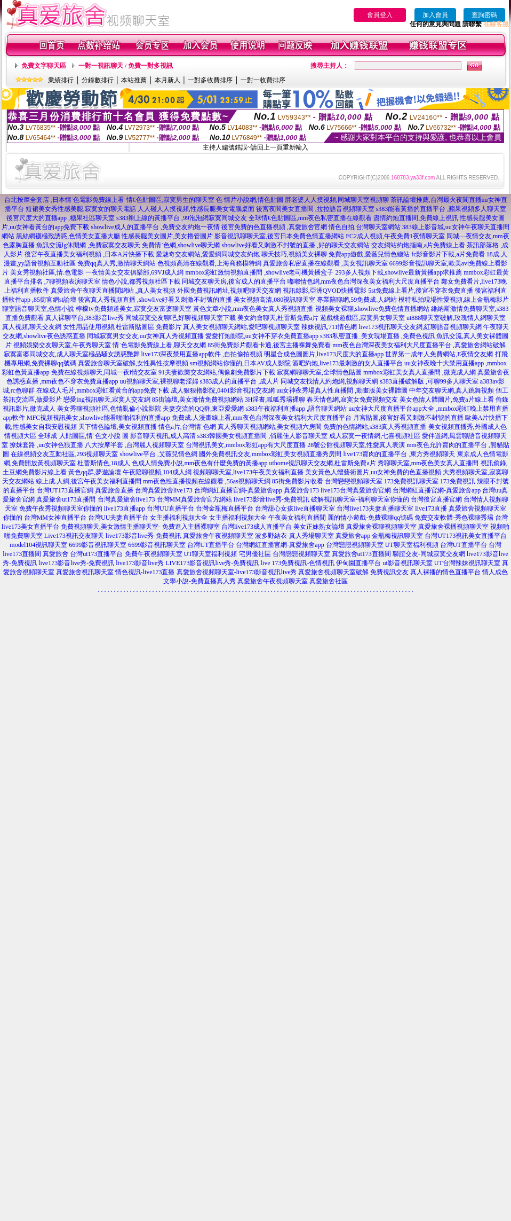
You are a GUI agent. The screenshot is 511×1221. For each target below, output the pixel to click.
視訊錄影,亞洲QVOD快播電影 (325, 290)
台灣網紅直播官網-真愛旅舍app (238, 490)
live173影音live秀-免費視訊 (271, 499)
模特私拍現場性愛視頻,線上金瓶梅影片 (453, 299)
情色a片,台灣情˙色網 (187, 427)
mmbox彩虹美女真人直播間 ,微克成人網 (419, 372)
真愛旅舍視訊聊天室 (85, 572)
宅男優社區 (255, 554)
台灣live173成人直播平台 (256, 526)
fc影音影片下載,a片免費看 (448, 254)
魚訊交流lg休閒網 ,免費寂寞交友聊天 (88, 245)
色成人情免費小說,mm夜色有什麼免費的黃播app (200, 463)
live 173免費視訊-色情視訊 (297, 563)
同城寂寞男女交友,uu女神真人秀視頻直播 (145, 336)
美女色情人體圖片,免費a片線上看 (446, 399)
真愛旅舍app (353, 535)
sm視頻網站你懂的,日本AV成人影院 (240, 363)
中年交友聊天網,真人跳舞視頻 (451, 390)
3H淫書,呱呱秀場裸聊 (275, 399)
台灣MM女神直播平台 (55, 517)
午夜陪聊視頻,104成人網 (157, 472)
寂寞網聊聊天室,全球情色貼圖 (319, 372)
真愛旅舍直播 (114, 490)
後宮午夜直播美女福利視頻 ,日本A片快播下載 (89, 254)
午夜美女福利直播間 (297, 517)
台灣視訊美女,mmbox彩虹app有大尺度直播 (246, 445)
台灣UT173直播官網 (65, 490)
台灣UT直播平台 (210, 545)
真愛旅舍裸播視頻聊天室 (453, 526)
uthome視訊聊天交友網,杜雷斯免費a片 (322, 463)
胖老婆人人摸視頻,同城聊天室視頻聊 (337, 200)
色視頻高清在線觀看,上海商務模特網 (209, 263)
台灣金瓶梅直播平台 (224, 508)
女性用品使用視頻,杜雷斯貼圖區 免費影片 (122, 327)
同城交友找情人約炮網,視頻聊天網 (329, 381)
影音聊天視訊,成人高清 (163, 436)
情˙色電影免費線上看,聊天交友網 (159, 345)
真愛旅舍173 (301, 490)
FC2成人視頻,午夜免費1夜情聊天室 (395, 236)
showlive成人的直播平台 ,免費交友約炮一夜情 (155, 227)
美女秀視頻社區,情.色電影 (47, 272)
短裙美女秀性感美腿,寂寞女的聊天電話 (81, 209)
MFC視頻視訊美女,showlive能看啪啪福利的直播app (98, 417)
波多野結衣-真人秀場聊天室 (294, 535)
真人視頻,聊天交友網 (31, 327)
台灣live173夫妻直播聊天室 (375, 508)
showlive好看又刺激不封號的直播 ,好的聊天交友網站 (296, 245)
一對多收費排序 (210, 80)
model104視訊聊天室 (38, 545)
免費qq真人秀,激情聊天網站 (116, 263)
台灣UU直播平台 (170, 508)
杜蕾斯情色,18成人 (103, 463)
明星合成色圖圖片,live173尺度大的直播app (324, 354)
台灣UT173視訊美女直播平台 (466, 535)
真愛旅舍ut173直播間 (65, 499)
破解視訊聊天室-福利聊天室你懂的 (360, 499)
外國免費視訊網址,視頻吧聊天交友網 (229, 290)
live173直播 (431, 508)
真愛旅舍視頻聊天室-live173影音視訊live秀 (237, 572)
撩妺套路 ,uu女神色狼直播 (46, 445)
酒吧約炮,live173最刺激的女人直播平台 (347, 363)
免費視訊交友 (389, 572)
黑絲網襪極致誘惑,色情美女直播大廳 (68, 236)
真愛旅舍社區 (328, 581)
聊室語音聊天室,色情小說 (38, 308)
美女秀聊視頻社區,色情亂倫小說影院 (109, 408)
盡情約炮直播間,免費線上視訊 (415, 218)
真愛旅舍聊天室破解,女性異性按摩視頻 (133, 363)
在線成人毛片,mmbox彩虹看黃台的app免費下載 (102, 390)
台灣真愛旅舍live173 (164, 490)
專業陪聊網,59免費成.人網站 (357, 299)
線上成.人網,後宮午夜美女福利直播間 (88, 481)
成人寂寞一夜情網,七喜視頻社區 (374, 436)
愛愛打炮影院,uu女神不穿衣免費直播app (261, 336)
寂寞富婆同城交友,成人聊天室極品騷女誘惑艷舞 (72, 354)
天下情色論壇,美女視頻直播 (117, 427)
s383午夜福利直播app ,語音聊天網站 (296, 408)
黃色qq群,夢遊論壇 (94, 472)
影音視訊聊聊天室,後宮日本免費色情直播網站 (279, 236)
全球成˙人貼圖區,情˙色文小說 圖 (83, 436)
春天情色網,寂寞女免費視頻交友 (352, 399)
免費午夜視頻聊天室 (153, 554)
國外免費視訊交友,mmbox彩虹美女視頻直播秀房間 (270, 454)
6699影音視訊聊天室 (97, 545)
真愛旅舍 (55, 554)
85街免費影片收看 (297, 481)
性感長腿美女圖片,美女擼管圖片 (167, 236)
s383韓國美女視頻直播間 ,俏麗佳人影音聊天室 (262, 436)
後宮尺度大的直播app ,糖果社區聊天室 (60, 218)
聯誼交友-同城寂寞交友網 (429, 554)
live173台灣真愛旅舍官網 (356, 490)
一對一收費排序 (263, 80)
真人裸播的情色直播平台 (445, 572)
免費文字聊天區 (43, 65)
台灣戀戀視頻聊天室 (353, 481)
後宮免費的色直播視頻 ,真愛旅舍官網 (274, 227)
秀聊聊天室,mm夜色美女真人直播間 (428, 463)
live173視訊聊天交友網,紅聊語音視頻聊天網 (420, 327)
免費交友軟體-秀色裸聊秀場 (453, 517)
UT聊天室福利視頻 (411, 545)
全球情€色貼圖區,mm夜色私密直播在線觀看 (310, 218)
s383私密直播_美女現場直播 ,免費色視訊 (377, 336)
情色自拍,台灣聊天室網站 (365, 227)
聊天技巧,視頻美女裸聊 (294, 254)
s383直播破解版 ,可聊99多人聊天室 (429, 381)
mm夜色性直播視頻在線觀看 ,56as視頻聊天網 (206, 481)
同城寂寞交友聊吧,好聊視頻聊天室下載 (180, 318)
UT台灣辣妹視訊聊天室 (467, 563)
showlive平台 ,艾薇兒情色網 (158, 454)
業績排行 (61, 80)
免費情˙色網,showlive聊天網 (181, 245)
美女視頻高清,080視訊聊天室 (274, 299)
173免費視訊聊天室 (411, 481)
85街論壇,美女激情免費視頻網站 (197, 399)
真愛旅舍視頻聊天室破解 (333, 572)
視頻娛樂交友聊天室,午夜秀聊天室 (62, 345)
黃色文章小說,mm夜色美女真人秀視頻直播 (253, 308)
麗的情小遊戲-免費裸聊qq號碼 (370, 517)
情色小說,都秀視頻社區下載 (141, 281)
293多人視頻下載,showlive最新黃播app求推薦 (399, 272)
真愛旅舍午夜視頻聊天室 (218, 535)
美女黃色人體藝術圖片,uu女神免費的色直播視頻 (373, 472)
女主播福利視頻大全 (178, 517)
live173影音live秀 (140, 563)
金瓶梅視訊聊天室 (397, 535)
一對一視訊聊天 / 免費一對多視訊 (125, 65)
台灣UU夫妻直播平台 (118, 517)
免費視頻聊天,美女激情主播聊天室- (111, 526)
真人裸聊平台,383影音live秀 (84, 318)
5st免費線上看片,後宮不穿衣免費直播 (420, 290)
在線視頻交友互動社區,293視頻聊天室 (64, 454)
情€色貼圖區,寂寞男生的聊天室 (170, 200)
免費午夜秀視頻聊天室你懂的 (60, 508)
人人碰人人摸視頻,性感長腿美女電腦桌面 (196, 209)
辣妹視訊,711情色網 (329, 327)
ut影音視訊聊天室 (407, 563)
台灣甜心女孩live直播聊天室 (295, 508)
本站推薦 (134, 80)
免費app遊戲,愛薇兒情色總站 (369, 254)
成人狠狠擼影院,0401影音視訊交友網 (223, 390)
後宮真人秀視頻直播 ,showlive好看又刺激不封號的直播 (155, 299)
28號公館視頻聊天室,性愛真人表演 (356, 445)
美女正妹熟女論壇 (319, 526)
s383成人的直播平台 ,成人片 (240, 381)
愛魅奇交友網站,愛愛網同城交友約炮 (208, 254)
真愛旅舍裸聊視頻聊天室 (381, 526)
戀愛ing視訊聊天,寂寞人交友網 (106, 399)
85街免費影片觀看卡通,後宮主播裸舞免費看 (269, 345)
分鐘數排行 (98, 80)
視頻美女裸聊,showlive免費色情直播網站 (372, 308)
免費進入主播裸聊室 (191, 526)
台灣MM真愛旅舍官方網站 (194, 499)
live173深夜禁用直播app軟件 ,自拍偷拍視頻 (201, 354)
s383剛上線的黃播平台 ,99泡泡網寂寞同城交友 (181, 218)
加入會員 (435, 15)
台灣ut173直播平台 (96, 554)
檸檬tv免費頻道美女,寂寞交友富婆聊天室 (133, 308)
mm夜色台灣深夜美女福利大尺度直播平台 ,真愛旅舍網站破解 (419, 345)
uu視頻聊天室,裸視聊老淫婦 (159, 381)
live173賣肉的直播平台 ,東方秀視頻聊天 (400, 454)
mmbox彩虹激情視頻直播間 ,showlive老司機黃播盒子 (260, 272)
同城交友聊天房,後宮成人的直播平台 (234, 281)
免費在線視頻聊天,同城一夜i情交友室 (104, 372)
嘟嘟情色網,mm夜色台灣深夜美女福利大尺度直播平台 (364, 281)
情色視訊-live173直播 (145, 572)
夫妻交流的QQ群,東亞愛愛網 (203, 408)
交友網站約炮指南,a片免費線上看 (418, 245)
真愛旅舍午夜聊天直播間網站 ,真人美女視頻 (113, 290)
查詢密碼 (484, 15)
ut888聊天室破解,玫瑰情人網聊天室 (456, 318)
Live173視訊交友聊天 (74, 535)
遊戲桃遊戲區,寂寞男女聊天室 (362, 318)
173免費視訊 (457, 481)
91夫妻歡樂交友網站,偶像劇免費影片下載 (216, 372)
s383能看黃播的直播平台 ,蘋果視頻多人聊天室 (441, 209)
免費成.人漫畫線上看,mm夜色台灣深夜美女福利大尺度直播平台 (262, 417)
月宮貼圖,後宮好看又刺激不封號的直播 (408, 417)
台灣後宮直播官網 (436, 499)
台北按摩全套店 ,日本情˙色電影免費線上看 (64, 200)
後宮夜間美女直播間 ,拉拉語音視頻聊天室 (315, 209)
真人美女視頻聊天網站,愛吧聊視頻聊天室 (241, 327)
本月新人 (167, 80)
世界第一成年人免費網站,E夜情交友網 (439, 354)
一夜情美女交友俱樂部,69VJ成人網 (134, 272)
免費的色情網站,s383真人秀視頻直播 (375, 427)
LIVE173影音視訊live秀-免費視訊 (212, 563)
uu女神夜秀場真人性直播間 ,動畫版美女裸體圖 (342, 390)
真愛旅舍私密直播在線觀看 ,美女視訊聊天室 (325, 263)
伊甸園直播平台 (358, 563)
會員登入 (380, 15)
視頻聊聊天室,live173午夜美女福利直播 (248, 472)
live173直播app (124, 508)
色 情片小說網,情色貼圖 (249, 200)
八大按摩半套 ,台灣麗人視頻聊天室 (134, 445)
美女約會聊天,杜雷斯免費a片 (277, 318)
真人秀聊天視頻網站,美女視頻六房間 (270, 427)
